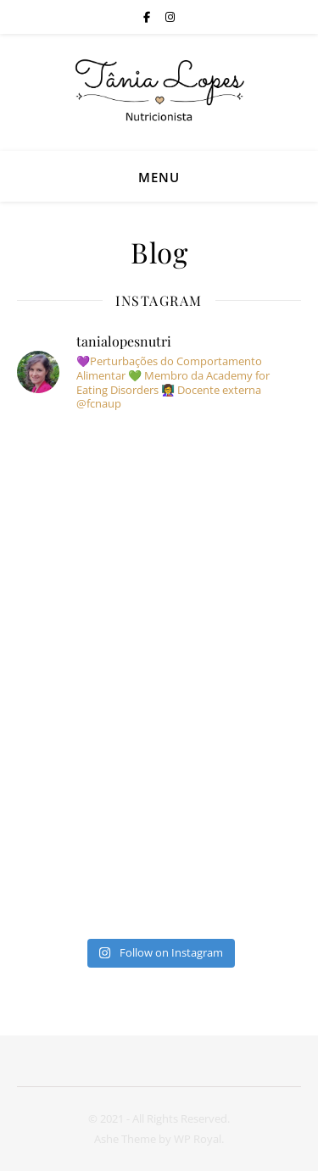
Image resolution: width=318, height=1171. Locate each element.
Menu (159, 177)
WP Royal (197, 1138)
